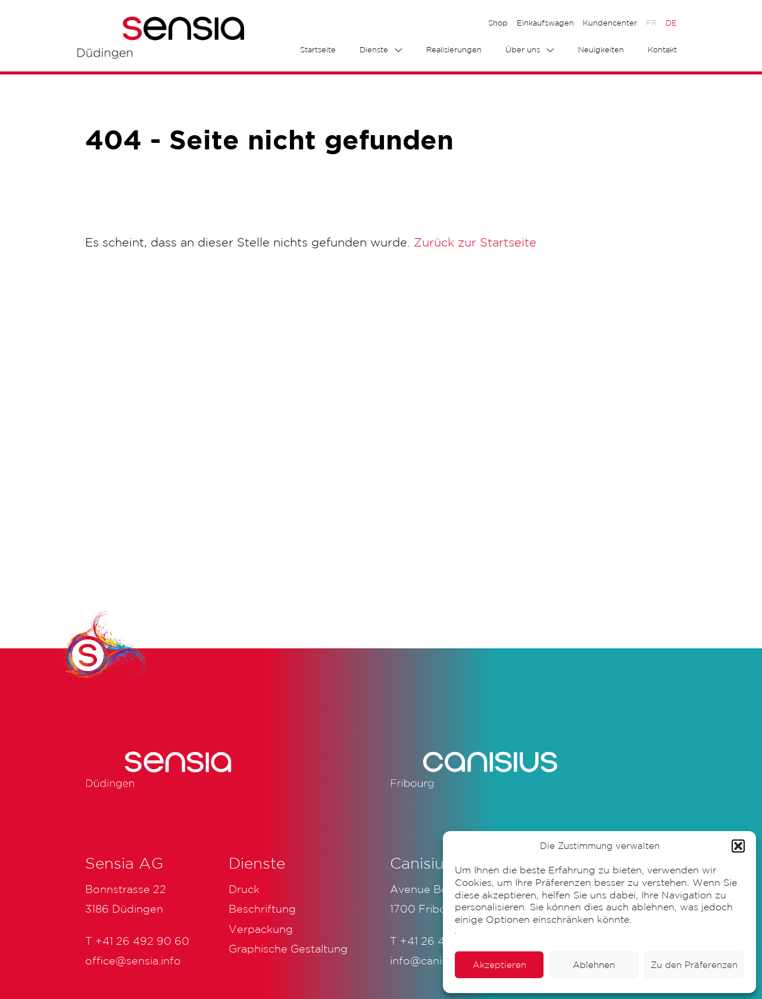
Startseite (318, 49)
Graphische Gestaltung (288, 948)
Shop (498, 22)
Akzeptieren (499, 965)
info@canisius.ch (433, 960)
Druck (244, 889)
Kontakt (662, 49)
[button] (738, 846)
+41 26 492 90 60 (142, 941)
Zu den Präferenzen (694, 965)
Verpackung (261, 929)
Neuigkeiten (601, 49)
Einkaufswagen (545, 22)
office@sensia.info (133, 960)
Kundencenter (610, 22)
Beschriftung (262, 908)
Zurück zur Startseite (475, 242)
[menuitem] (651, 23)
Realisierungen (454, 49)
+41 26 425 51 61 (442, 941)
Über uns (522, 49)
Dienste (374, 49)
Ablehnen (594, 965)
